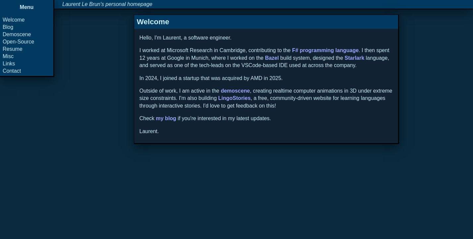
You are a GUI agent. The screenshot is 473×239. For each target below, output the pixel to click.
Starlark (355, 58)
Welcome (14, 20)
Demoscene (17, 34)
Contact (12, 71)
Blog (8, 27)
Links (9, 63)
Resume (13, 49)
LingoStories (234, 98)
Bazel (272, 58)
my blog (166, 118)
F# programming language (325, 50)
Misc (8, 56)
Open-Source (18, 41)
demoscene (235, 91)
